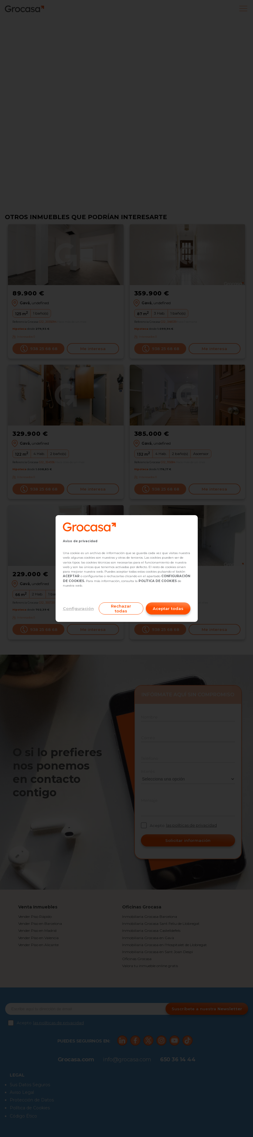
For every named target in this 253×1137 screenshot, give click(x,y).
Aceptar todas (168, 608)
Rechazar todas (121, 608)
